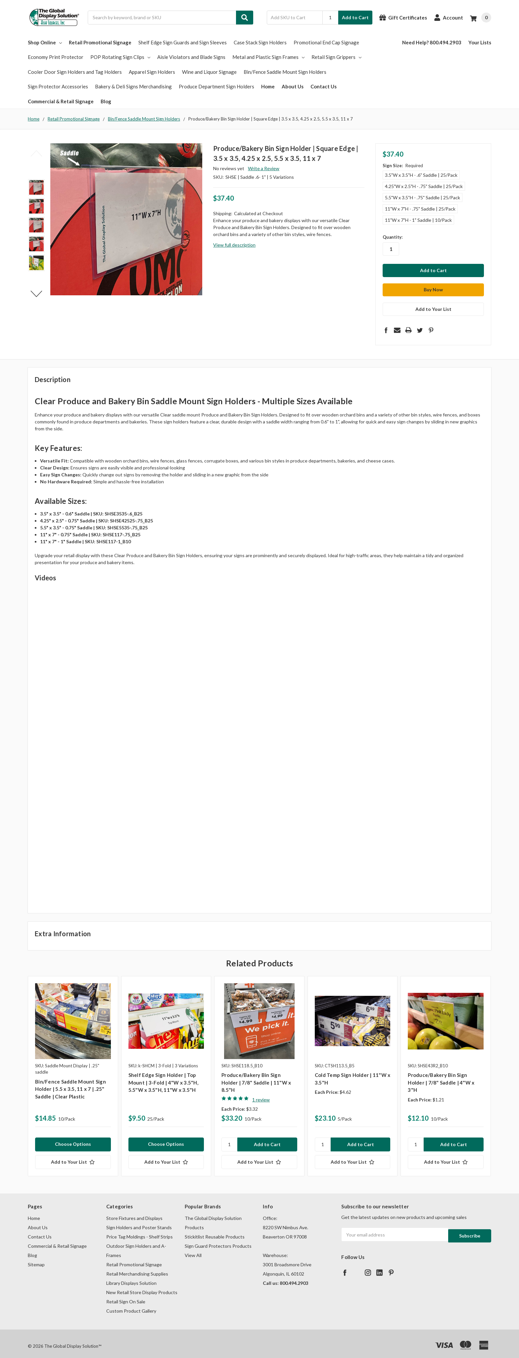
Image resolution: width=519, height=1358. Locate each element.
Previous (36, 153)
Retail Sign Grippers (336, 57)
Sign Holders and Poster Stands (139, 1222)
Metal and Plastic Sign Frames (268, 57)
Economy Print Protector (55, 57)
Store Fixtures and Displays (134, 1213)
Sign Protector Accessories (58, 86)
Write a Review (263, 168)
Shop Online (45, 42)
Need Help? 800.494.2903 (431, 42)
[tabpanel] (73, 1071)
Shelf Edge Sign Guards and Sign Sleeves (182, 42)
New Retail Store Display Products (141, 1287)
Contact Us (323, 86)
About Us (293, 86)
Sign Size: (403, 165)
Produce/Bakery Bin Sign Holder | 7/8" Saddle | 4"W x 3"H (441, 1077)
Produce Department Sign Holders (216, 86)
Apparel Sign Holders (152, 72)
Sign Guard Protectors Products (218, 1241)
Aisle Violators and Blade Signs (191, 57)
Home (268, 86)
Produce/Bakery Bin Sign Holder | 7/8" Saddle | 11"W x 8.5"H (256, 1077)
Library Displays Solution (131, 1278)
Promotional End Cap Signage (326, 42)
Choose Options (73, 1139)
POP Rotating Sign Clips (120, 57)
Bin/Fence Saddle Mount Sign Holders (285, 72)
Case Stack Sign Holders (260, 42)
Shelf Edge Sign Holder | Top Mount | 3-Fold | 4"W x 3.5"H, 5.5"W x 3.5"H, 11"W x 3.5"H (163, 1077)
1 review (261, 1094)
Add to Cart (355, 17)
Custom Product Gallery (131, 1306)
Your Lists (479, 42)
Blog (106, 101)
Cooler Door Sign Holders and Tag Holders (75, 72)
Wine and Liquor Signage (209, 72)
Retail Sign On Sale (125, 1296)
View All (193, 1250)
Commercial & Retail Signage (61, 101)
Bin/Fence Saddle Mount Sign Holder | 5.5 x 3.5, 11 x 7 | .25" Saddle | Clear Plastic (70, 1084)
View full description (234, 245)
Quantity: (392, 237)
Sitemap (36, 1259)
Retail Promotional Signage (100, 42)
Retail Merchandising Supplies (137, 1269)
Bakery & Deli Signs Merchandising (133, 86)
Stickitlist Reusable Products (215, 1232)
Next (36, 293)
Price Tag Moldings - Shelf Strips (139, 1232)
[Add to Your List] (73, 1157)
